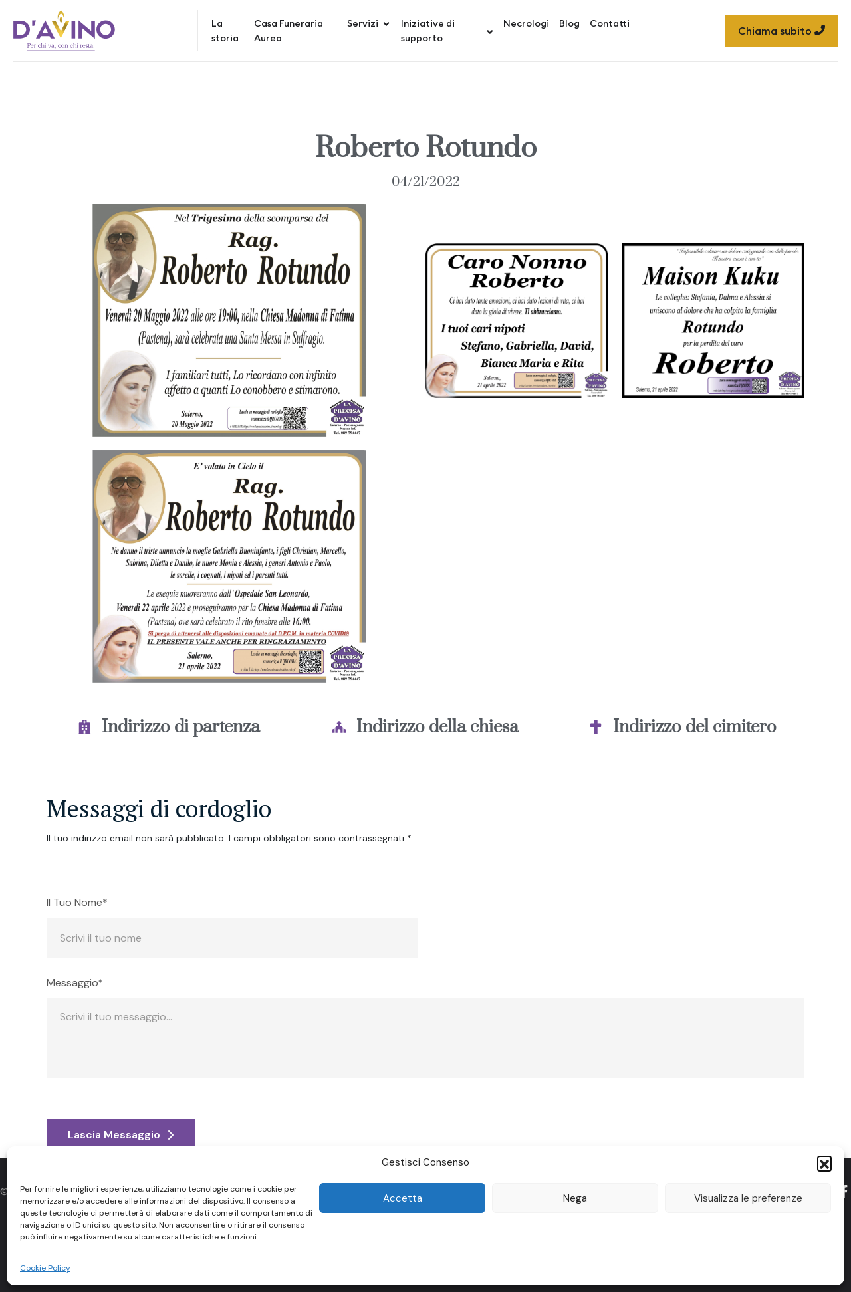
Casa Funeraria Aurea (288, 30)
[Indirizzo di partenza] (84, 727)
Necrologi (526, 23)
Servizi (369, 23)
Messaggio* (75, 983)
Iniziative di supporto (447, 30)
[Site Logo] (64, 30)
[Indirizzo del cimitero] (595, 727)
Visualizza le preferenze (748, 1198)
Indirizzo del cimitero (695, 727)
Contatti (610, 23)
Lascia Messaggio (121, 1135)
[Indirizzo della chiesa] (339, 727)
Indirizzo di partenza (181, 727)
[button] (824, 1163)
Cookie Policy (45, 1268)
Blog (569, 23)
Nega (575, 1198)
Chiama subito (781, 30)
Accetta (402, 1198)
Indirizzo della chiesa (437, 727)
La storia (225, 30)
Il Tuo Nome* (77, 902)
